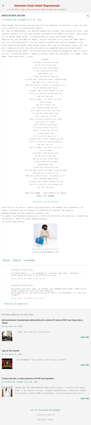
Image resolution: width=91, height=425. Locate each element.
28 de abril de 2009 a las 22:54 (27, 279)
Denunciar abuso (45, 420)
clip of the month (10, 351)
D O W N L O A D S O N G (45, 202)
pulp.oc (16, 260)
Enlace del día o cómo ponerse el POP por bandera (28, 378)
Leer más (85, 337)
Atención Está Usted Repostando (37, 5)
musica (6, 260)
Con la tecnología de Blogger (45, 410)
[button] (87, 16)
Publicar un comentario (16, 304)
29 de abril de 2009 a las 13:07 (27, 298)
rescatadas (29, 260)
